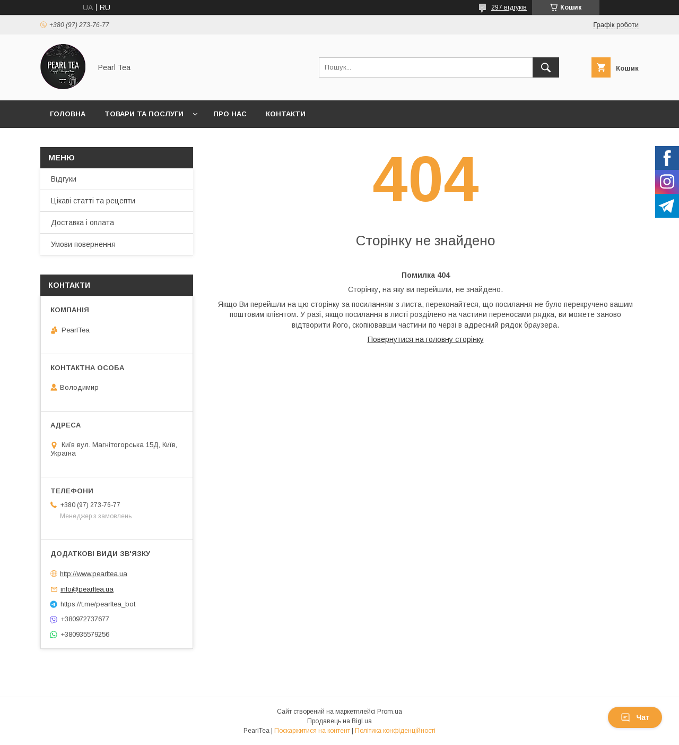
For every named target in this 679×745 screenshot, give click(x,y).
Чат (635, 717)
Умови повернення (83, 244)
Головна (67, 114)
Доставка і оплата (82, 222)
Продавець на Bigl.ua (339, 721)
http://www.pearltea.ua (93, 574)
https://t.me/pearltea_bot (97, 604)
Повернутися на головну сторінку (426, 339)
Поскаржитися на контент (312, 730)
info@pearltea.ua (87, 589)
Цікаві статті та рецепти (93, 200)
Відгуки (63, 179)
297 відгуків (509, 7)
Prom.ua (389, 711)
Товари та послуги (144, 114)
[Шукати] (546, 67)
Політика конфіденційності (395, 730)
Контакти (286, 114)
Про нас (230, 114)
